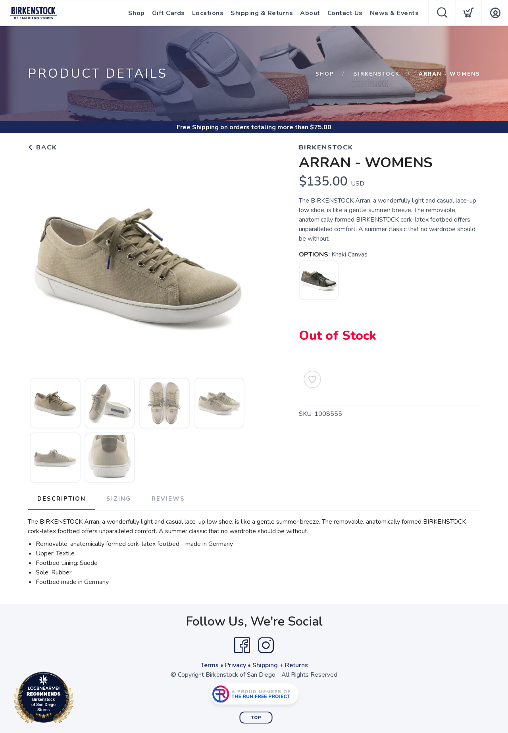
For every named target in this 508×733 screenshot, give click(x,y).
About (310, 13)
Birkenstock (376, 74)
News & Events (394, 13)
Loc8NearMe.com (78, 699)
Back (42, 147)
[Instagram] (266, 645)
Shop (136, 13)
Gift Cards (168, 13)
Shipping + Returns (280, 665)
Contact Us (345, 13)
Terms (209, 665)
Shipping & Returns (262, 13)
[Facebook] (242, 645)
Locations (208, 13)
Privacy (235, 665)
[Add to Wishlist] (312, 379)
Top (256, 718)
